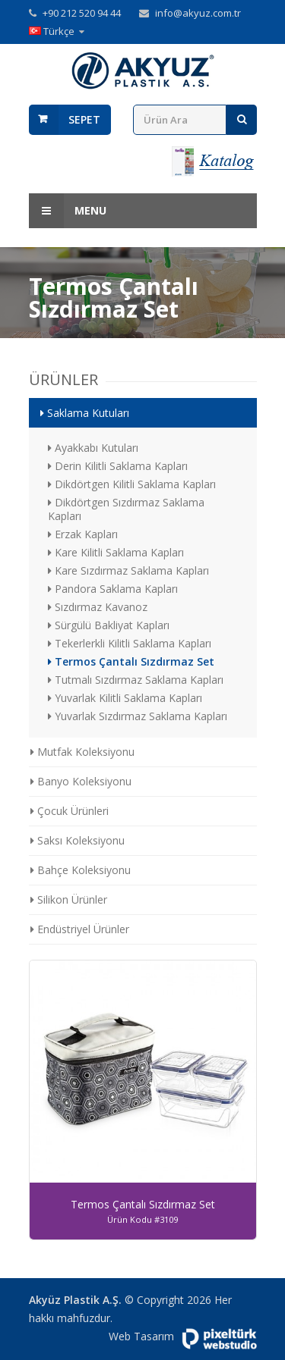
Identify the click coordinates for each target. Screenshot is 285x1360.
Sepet (84, 119)
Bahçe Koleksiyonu (80, 870)
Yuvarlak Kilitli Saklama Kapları (125, 698)
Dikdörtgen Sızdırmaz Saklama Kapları (126, 509)
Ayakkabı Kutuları (93, 447)
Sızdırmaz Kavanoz (97, 607)
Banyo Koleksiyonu (80, 781)
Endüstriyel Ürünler (79, 929)
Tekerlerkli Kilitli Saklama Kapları (129, 643)
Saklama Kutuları (84, 413)
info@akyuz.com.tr (198, 13)
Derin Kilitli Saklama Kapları (118, 466)
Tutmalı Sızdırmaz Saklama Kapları (135, 679)
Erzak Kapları (83, 534)
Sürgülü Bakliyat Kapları (108, 625)
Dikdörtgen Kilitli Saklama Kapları (132, 484)
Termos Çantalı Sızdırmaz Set (131, 661)
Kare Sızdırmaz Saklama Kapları (128, 570)
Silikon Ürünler (68, 899)
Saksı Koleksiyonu (77, 840)
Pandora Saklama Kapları (113, 588)
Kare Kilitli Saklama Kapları (116, 552)
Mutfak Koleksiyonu (82, 751)
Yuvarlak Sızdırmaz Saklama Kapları (137, 716)
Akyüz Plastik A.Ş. (75, 1300)
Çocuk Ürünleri (69, 811)
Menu (67, 210)
